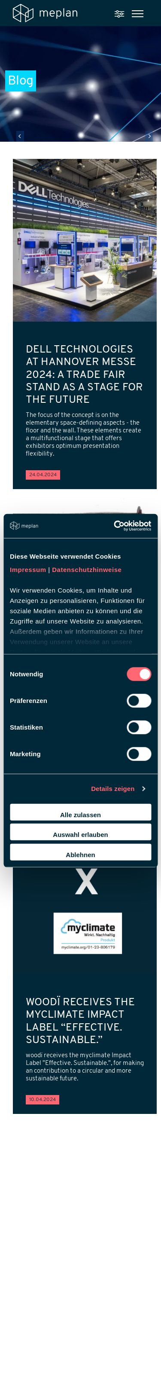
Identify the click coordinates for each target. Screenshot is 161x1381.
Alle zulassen (80, 814)
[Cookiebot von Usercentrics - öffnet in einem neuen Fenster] (114, 526)
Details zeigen (112, 788)
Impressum (28, 569)
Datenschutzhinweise (87, 569)
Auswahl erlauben (80, 834)
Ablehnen (80, 854)
